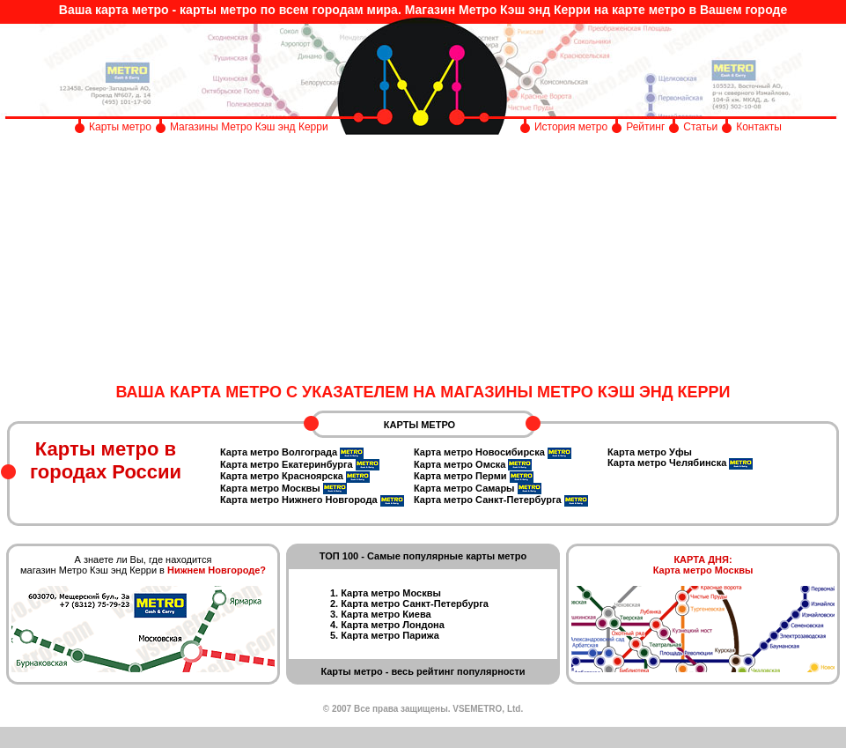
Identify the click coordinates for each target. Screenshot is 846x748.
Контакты (759, 127)
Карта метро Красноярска (281, 475)
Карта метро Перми (460, 475)
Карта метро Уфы (649, 452)
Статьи (700, 127)
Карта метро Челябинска (666, 462)
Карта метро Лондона (393, 624)
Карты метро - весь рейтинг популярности (422, 671)
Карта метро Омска (459, 464)
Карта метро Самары (464, 488)
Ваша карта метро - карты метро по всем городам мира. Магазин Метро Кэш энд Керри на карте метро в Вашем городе (423, 10)
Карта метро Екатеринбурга (286, 464)
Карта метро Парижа (390, 635)
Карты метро (120, 127)
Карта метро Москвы (270, 488)
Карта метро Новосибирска (479, 452)
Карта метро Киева (385, 614)
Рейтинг (645, 127)
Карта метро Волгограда (278, 452)
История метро (570, 127)
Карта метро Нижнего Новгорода (299, 499)
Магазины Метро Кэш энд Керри (250, 127)
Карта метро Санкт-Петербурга (488, 499)
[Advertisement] (423, 260)
